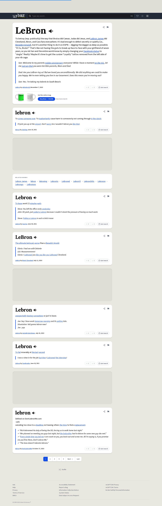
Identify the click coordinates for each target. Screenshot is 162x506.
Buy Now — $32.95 (46, 99)
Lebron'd (77, 181)
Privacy (15, 490)
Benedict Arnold (22, 45)
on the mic (99, 62)
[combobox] (80, 16)
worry (49, 124)
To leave (18, 203)
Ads (14, 485)
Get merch (103, 87)
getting (60, 321)
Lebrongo (19, 184)
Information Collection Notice (69, 490)
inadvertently (44, 118)
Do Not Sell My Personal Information (118, 490)
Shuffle (62, 469)
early (39, 203)
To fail (18, 352)
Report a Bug (63, 487)
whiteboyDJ (26, 87)
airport (38, 124)
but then (42, 357)
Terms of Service (18, 493)
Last (78, 459)
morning (46, 321)
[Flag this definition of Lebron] (108, 196)
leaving (30, 315)
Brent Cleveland (27, 260)
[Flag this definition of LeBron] (107, 27)
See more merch (61, 99)
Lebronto (54, 181)
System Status (64, 493)
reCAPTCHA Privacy (112, 485)
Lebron (17, 224)
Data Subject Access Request (69, 495)
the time (63, 425)
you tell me (39, 436)
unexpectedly (20, 315)
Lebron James (21, 181)
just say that (27, 66)
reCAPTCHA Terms (112, 487)
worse (37, 243)
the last (35, 352)
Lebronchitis (89, 181)
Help (14, 487)
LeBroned (66, 181)
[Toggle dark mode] (142, 16)
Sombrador (26, 363)
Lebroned (51, 357)
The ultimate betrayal (24, 243)
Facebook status (91, 51)
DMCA (14, 495)
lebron (17, 130)
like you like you (42, 254)
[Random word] (131, 16)
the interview (61, 357)
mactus (24, 224)
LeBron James (97, 38)
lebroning (43, 181)
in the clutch (96, 118)
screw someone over (26, 118)
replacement (80, 425)
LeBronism (31, 184)
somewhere (38, 315)
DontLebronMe (27, 449)
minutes (33, 203)
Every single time (27, 436)
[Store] (137, 16)
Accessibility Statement (67, 485)
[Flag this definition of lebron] (108, 111)
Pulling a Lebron (29, 218)
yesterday (46, 209)
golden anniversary (54, 62)
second (42, 352)
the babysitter (66, 433)
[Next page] (70, 459)
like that (76, 124)
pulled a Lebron (39, 212)
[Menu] (147, 16)
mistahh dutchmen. (28, 333)
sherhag (24, 130)
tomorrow (39, 321)
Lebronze (101, 181)
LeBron (17, 87)
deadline (39, 425)
